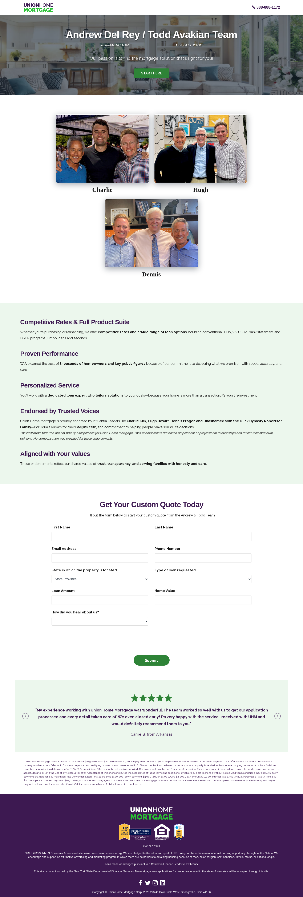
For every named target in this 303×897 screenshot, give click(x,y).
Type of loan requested (175, 570)
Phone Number (168, 549)
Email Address (64, 549)
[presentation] (151, 640)
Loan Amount (63, 591)
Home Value (165, 591)
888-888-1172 (266, 7)
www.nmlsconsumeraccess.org (103, 853)
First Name (61, 527)
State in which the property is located (84, 570)
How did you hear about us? (75, 612)
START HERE (151, 74)
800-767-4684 (151, 845)
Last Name (164, 527)
